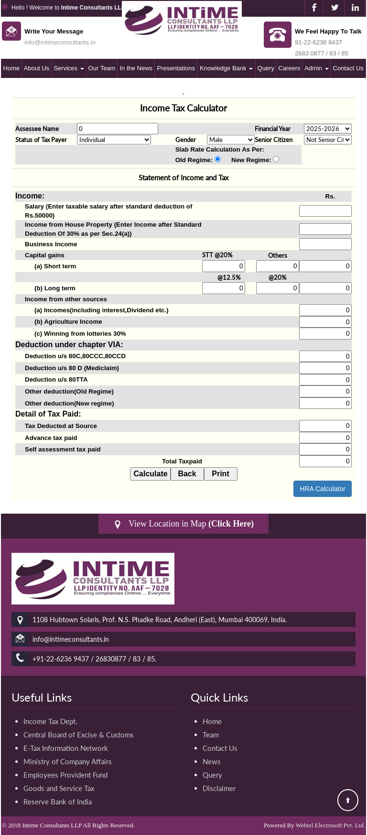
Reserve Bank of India (57, 801)
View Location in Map (183, 524)
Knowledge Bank (226, 68)
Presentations (176, 68)
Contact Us (348, 68)
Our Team (102, 68)
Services (69, 68)
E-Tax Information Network (65, 748)
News (212, 761)
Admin (316, 68)
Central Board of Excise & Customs (78, 734)
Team (211, 734)
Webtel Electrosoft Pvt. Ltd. (330, 825)
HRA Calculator (322, 489)
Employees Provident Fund (65, 774)
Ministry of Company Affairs (67, 761)
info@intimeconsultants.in (59, 42)
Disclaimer (219, 788)
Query (266, 68)
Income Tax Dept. (50, 721)
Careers (289, 68)
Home (11, 68)
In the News (135, 68)
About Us (36, 68)
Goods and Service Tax (58, 788)
